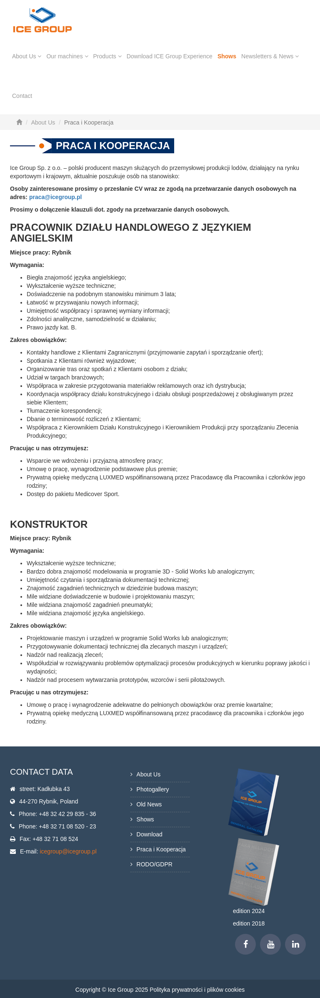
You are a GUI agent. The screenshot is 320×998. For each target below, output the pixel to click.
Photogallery (153, 789)
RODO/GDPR (154, 864)
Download (149, 834)
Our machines (67, 56)
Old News (149, 804)
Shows (227, 56)
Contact (22, 95)
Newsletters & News (270, 56)
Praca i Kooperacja (161, 849)
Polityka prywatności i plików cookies (197, 989)
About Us (26, 56)
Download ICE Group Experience (169, 56)
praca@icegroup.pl (55, 197)
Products (107, 56)
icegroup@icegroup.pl (68, 851)
